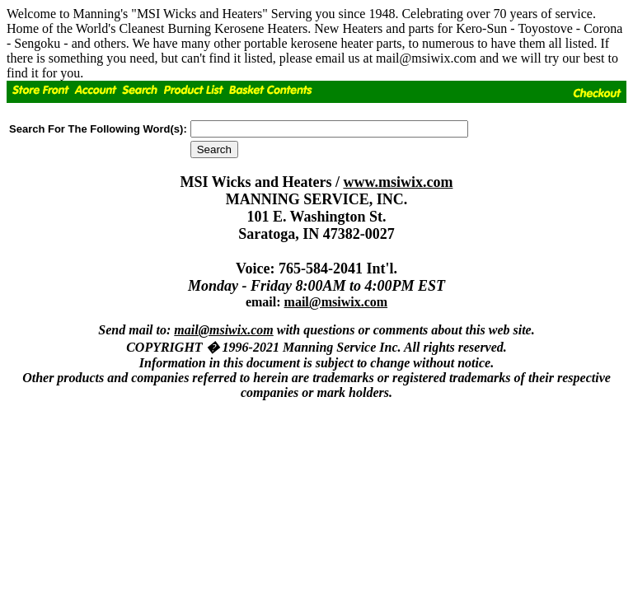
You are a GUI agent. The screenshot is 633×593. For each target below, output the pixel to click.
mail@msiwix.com (336, 302)
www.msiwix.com (397, 182)
